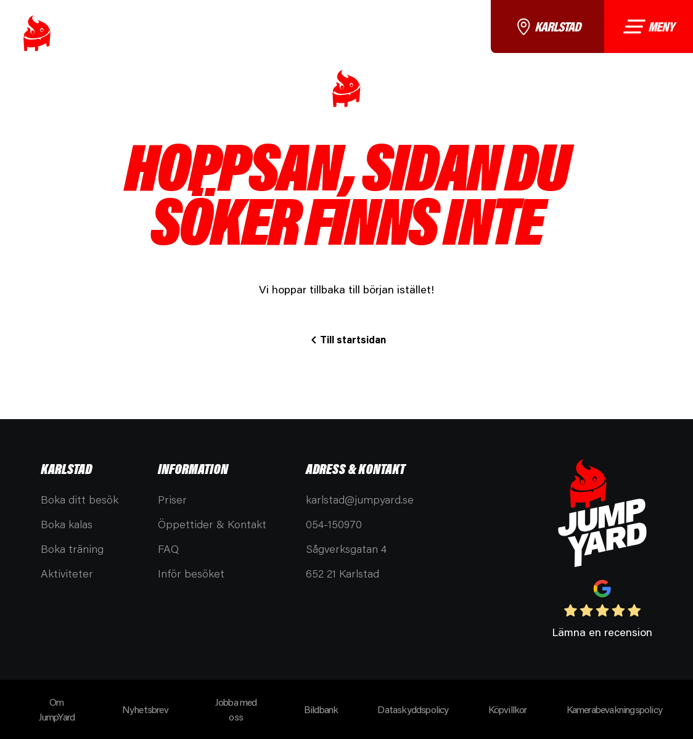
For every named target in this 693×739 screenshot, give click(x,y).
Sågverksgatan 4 (346, 548)
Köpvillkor (507, 709)
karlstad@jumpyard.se (360, 499)
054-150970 (334, 523)
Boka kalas (66, 523)
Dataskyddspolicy (412, 709)
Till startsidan (353, 339)
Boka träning (72, 548)
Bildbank (321, 709)
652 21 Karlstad (342, 573)
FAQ (168, 548)
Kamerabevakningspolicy (614, 709)
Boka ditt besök (79, 499)
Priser (172, 499)
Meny (648, 26)
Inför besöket (191, 573)
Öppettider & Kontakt (212, 523)
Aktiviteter (67, 573)
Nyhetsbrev (145, 709)
